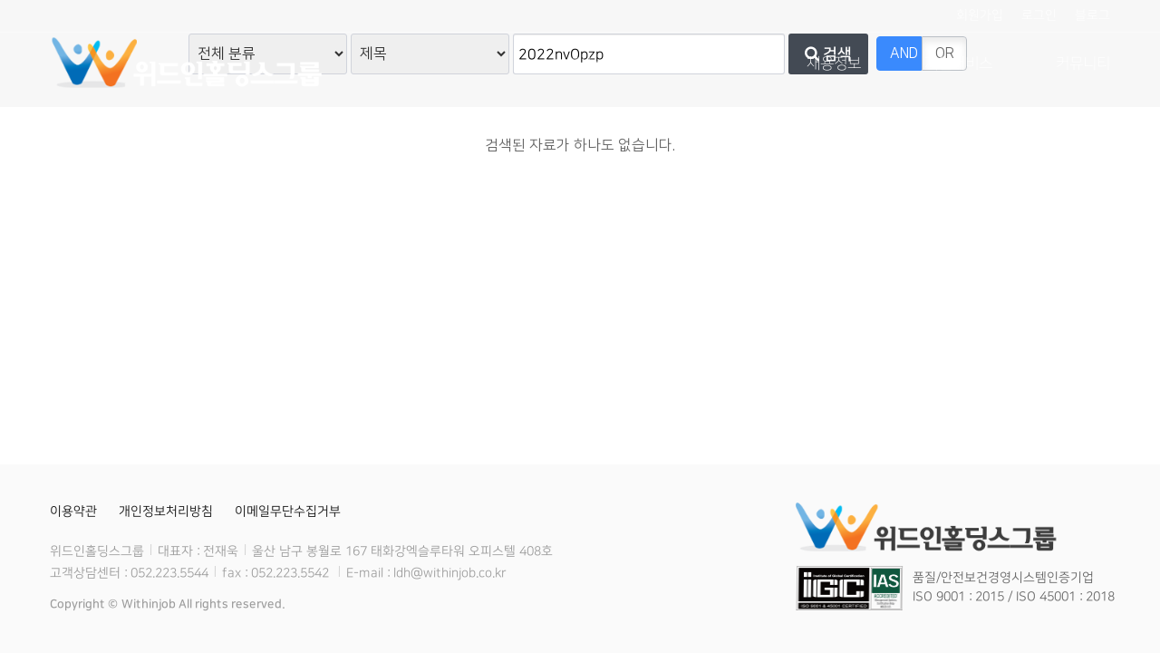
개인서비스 (958, 63)
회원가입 (979, 15)
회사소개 (598, 63)
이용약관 (73, 511)
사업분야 (716, 63)
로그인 (1039, 15)
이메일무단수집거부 (288, 511)
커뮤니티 (1083, 63)
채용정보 (834, 63)
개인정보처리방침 (166, 511)
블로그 (1092, 15)
